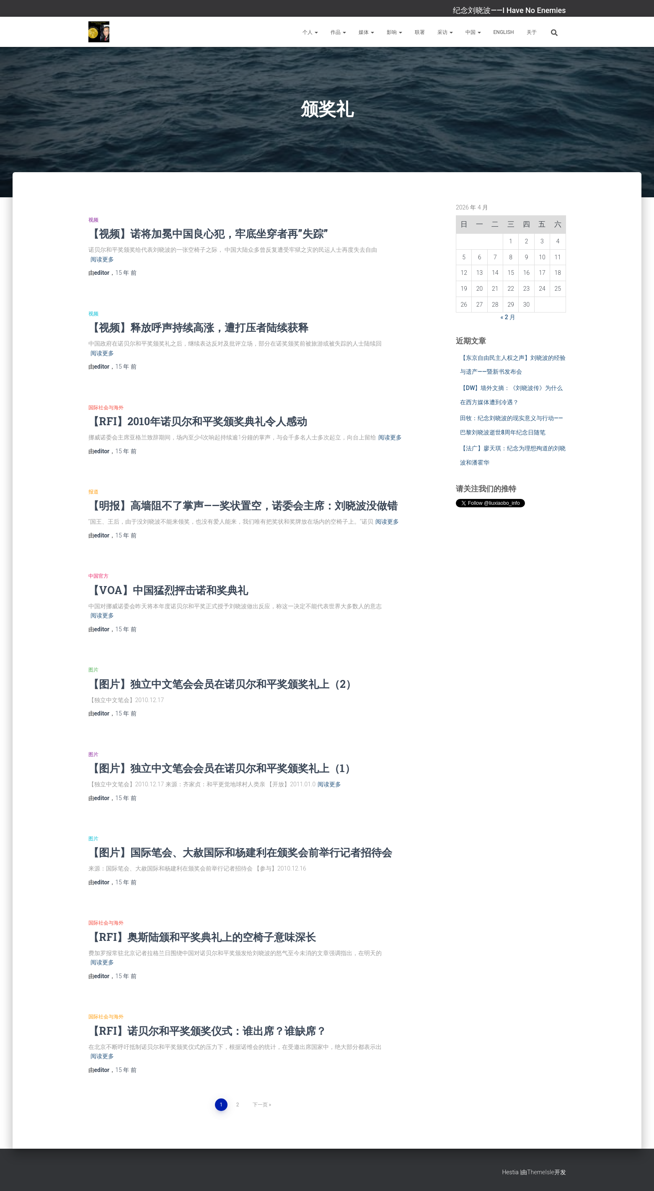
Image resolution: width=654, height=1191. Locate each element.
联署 (420, 32)
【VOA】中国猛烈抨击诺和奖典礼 (168, 590)
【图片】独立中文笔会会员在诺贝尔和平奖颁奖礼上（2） (222, 684)
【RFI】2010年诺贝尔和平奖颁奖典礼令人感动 (197, 421)
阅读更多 (102, 259)
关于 (532, 32)
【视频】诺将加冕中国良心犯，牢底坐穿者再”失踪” (208, 233)
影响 (394, 32)
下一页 (260, 1105)
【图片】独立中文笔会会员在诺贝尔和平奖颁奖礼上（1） (221, 768)
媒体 (366, 32)
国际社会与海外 (106, 408)
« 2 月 (508, 317)
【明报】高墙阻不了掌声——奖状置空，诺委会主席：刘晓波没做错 (243, 505)
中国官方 (98, 576)
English (504, 32)
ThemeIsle (540, 1172)
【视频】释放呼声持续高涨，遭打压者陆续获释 (198, 327)
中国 (473, 32)
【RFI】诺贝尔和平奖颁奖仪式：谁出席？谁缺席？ (207, 1031)
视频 (93, 220)
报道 (93, 492)
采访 (445, 32)
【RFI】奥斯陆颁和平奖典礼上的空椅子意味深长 (202, 937)
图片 (93, 670)
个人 (310, 32)
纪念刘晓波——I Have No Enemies (509, 10)
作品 (338, 32)
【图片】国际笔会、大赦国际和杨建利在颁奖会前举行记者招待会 (240, 852)
